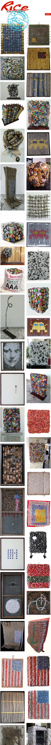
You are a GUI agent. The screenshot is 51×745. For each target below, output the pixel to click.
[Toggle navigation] (48, 14)
